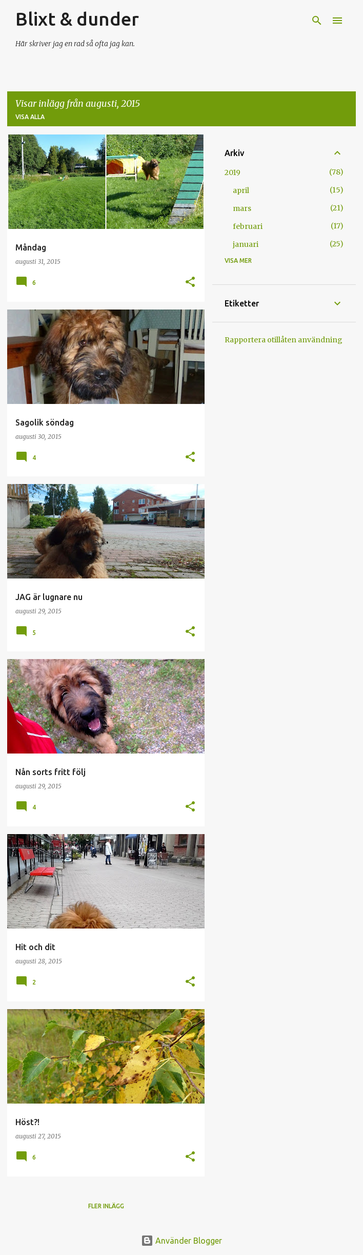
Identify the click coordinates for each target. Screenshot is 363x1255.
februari (248, 226)
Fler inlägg (106, 1206)
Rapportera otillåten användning (283, 339)
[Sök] (317, 20)
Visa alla (30, 116)
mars (242, 208)
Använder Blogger (181, 1240)
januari (245, 244)
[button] (190, 282)
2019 (232, 172)
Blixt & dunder (77, 18)
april (241, 190)
